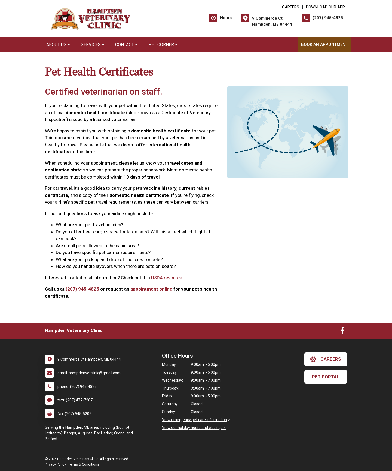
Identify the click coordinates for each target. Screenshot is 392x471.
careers (325, 359)
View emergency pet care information (194, 420)
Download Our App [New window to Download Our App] (325, 7)
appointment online (151, 289)
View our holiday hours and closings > (194, 427)
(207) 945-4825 (82, 289)
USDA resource (166, 277)
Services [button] (92, 44)
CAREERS (290, 7)
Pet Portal (325, 376)
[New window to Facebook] (342, 332)
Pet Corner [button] (162, 44)
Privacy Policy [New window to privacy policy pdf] (55, 464)
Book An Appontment (324, 44)
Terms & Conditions (83, 464)
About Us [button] (58, 44)
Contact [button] (126, 44)
